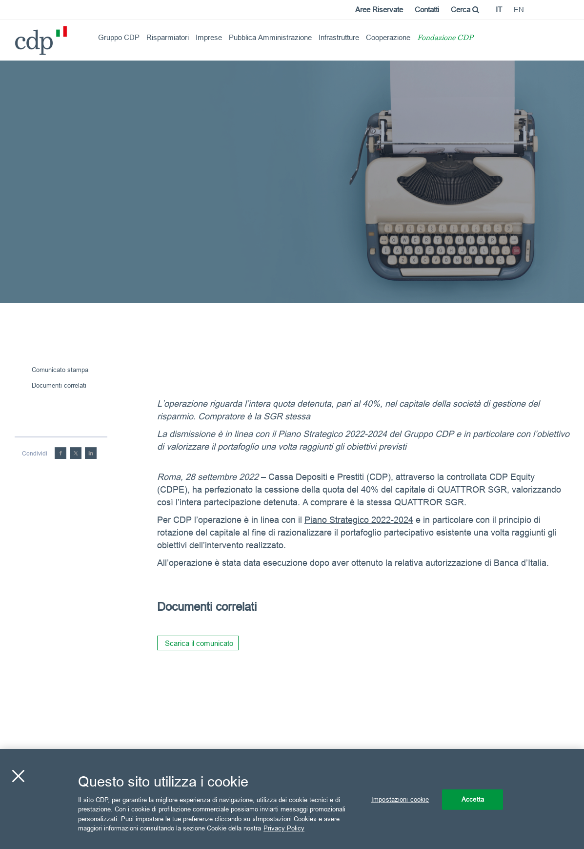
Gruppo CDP (119, 37)
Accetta (473, 799)
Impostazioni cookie (400, 799)
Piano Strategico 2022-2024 (358, 520)
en (519, 9)
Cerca (465, 9)
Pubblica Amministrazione (270, 37)
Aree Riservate (379, 9)
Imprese (209, 37)
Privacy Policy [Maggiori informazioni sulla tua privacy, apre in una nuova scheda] (283, 828)
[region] (292, 799)
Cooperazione (388, 37)
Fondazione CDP (445, 38)
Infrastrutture (339, 37)
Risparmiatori (167, 37)
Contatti (427, 9)
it (499, 9)
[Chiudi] (18, 776)
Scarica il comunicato (199, 643)
